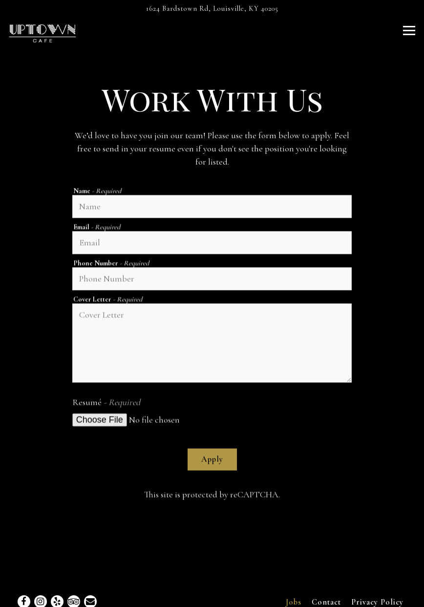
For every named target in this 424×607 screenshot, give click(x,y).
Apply (212, 460)
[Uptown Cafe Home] (42, 32)
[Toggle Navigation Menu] (409, 30)
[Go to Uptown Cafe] (212, 8)
